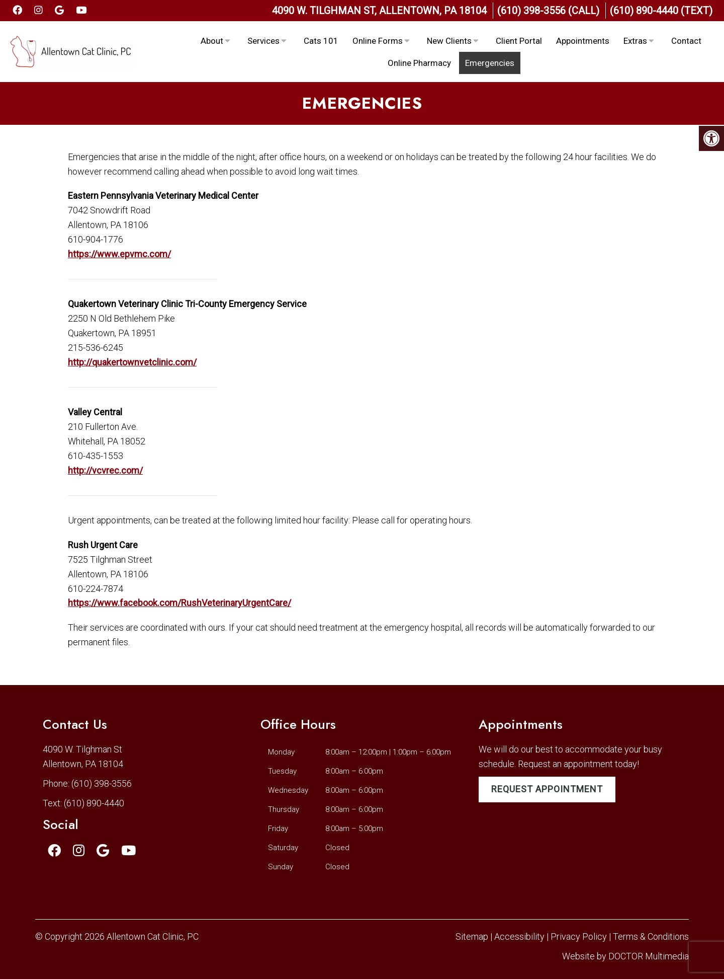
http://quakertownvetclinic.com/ (132, 362)
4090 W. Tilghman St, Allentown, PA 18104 (379, 11)
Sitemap (472, 936)
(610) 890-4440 (94, 803)
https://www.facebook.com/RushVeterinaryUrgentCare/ (179, 602)
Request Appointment (547, 789)
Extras (635, 41)
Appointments (582, 41)
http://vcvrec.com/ (105, 470)
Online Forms (377, 41)
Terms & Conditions (651, 936)
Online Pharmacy (419, 63)
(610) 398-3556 (101, 783)
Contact (686, 41)
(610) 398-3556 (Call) (548, 11)
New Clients (449, 41)
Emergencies (489, 63)
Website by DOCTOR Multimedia (625, 956)
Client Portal (519, 41)
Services (263, 41)
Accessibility (519, 936)
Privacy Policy (580, 936)
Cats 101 (321, 41)
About (212, 41)
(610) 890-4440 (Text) (661, 11)
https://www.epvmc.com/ (119, 254)
